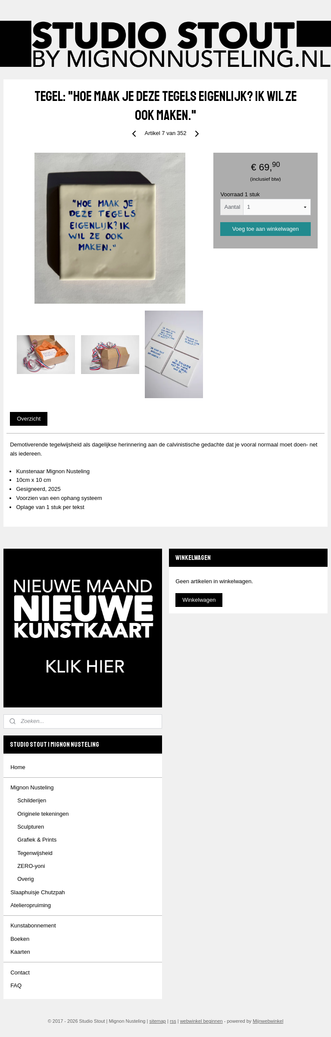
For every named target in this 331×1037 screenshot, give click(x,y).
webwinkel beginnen (201, 1021)
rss (173, 1021)
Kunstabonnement (33, 925)
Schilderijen (31, 800)
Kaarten (20, 952)
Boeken (19, 939)
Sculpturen (30, 826)
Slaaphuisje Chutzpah (37, 892)
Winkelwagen (198, 600)
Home (17, 767)
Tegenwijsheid (35, 853)
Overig (25, 879)
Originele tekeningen (43, 814)
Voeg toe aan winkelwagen (265, 229)
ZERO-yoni (31, 866)
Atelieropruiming (30, 905)
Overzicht (29, 419)
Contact (20, 972)
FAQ (16, 985)
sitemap (157, 1021)
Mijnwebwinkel (268, 1021)
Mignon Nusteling (31, 787)
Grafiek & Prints (36, 839)
